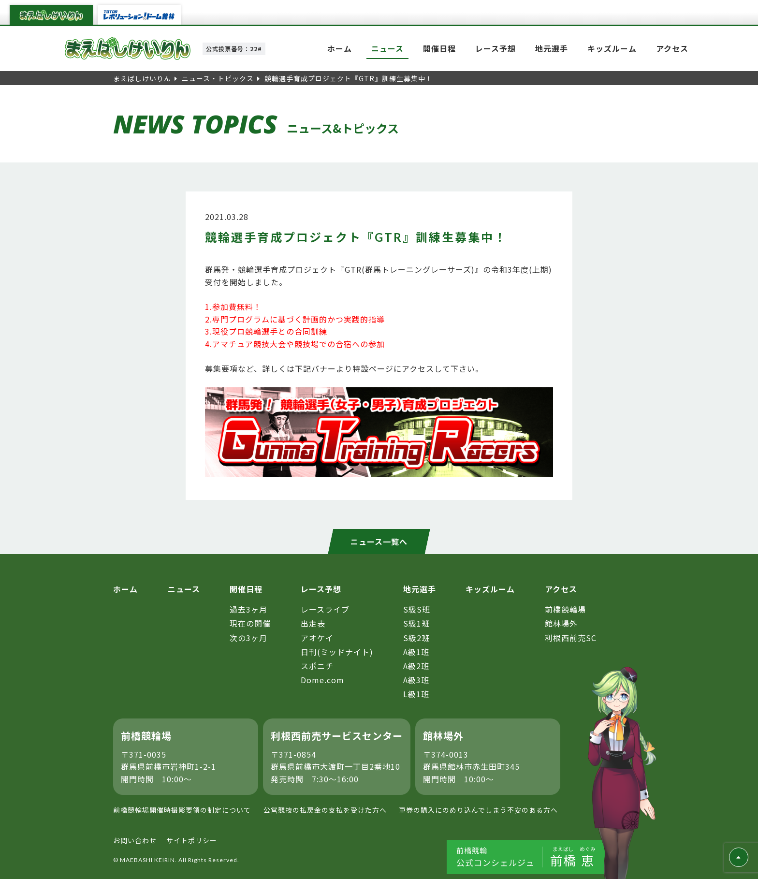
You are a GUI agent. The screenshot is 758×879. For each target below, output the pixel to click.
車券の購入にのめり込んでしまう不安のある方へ (478, 810)
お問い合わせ (135, 840)
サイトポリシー (191, 840)
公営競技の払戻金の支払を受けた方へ (325, 810)
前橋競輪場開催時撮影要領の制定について (182, 810)
